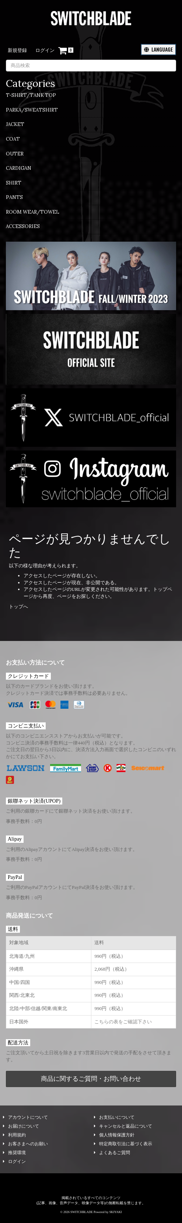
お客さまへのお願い (25, 1143)
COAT (13, 139)
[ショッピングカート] (65, 50)
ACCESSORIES (23, 226)
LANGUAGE (158, 49)
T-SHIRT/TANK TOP (31, 95)
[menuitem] (91, 97)
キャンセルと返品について (123, 1126)
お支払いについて (114, 1117)
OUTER (15, 154)
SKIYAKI (115, 1212)
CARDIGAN (18, 168)
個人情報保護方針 (114, 1135)
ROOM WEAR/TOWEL (32, 212)
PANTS (14, 197)
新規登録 (17, 50)
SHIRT (13, 183)
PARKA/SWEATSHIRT (32, 110)
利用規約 (14, 1135)
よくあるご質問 (112, 1152)
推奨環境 (14, 1152)
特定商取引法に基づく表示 (123, 1143)
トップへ (18, 606)
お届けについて (21, 1126)
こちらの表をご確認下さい (123, 1021)
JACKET (15, 124)
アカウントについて (25, 1117)
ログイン (45, 50)
